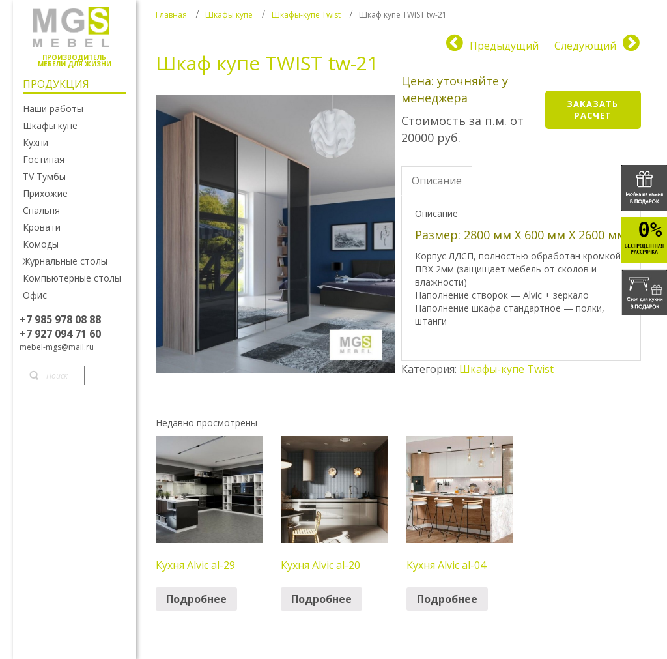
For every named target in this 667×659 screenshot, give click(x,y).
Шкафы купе (229, 14)
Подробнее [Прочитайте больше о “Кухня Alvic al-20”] (321, 599)
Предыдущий (504, 45)
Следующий (585, 45)
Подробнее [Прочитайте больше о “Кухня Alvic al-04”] (447, 599)
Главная (171, 14)
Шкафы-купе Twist (306, 14)
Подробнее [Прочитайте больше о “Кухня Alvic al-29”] (196, 599)
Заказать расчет (593, 110)
